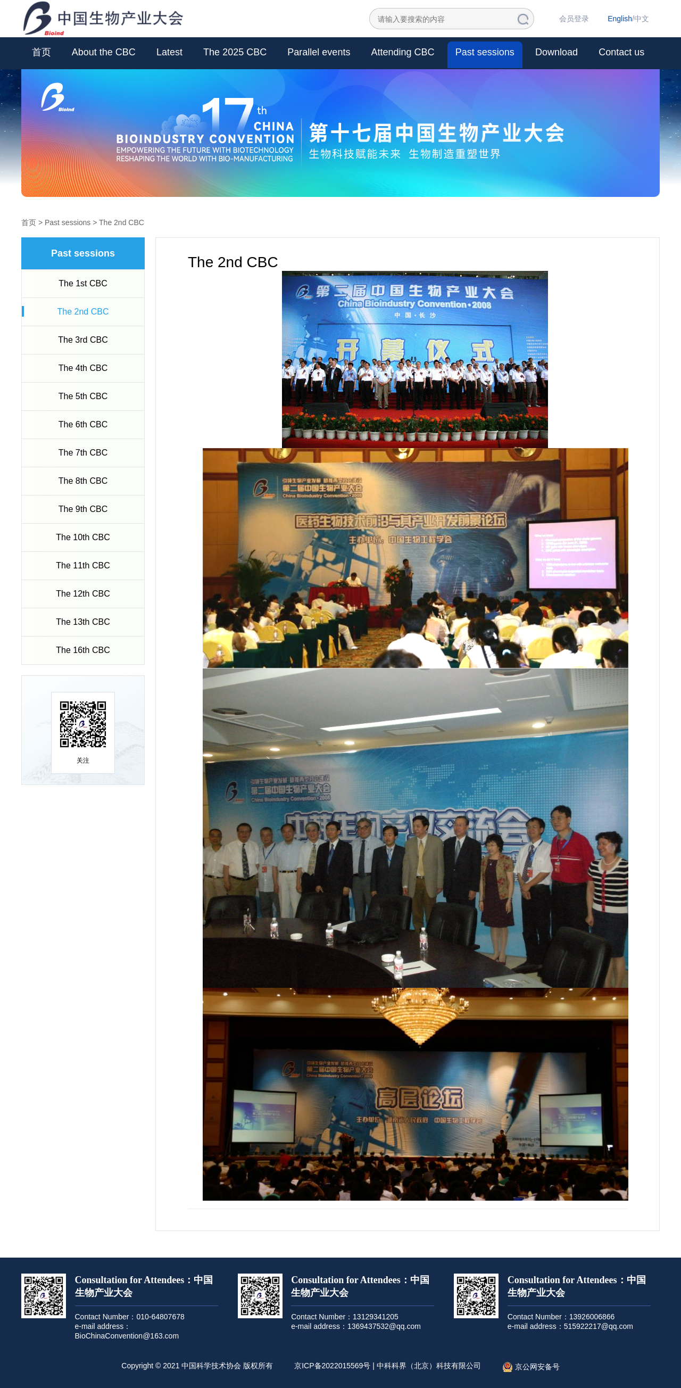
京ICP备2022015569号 (332, 1365)
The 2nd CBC (121, 222)
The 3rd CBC (82, 339)
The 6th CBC (83, 424)
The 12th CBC (83, 593)
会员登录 (574, 18)
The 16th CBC (83, 650)
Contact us (621, 52)
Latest (169, 52)
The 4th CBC (83, 368)
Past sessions (484, 52)
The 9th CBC (83, 509)
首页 (41, 52)
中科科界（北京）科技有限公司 (429, 1365)
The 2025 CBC (235, 52)
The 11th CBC (83, 565)
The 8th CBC (83, 480)
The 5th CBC (83, 396)
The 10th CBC (83, 537)
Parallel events (318, 52)
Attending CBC (403, 52)
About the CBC (104, 52)
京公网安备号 (531, 1367)
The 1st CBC (83, 283)
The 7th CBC (83, 452)
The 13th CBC (83, 621)
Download (556, 52)
